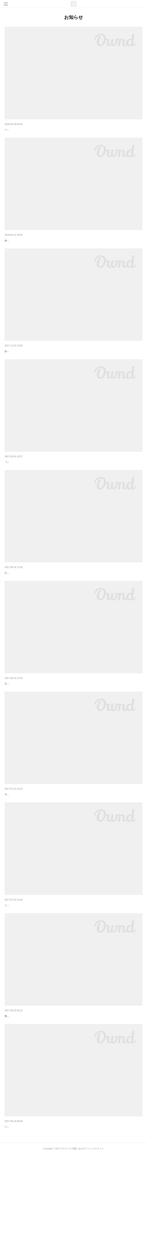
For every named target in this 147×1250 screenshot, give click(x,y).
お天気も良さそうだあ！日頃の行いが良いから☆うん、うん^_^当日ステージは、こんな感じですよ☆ (57, 377)
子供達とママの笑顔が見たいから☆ (26, 371)
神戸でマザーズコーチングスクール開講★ (30, 729)
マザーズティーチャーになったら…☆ (27, 1091)
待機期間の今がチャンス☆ (21, 129)
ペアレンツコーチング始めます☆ (25, 250)
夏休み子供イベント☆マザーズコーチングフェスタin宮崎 (39, 850)
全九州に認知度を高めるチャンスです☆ (29, 608)
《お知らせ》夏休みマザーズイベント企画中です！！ (37, 970)
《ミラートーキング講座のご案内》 (26, 487)
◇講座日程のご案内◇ (18, 1212)
